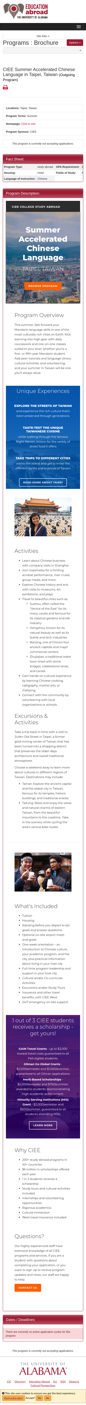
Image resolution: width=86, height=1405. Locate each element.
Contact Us (28, 1287)
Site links (43, 36)
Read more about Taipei (43, 482)
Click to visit (28, 123)
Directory (20, 1381)
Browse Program (43, 285)
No (47, 1398)
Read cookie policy (13, 1398)
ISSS (63, 1381)
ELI (55, 1381)
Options (75, 42)
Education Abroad (39, 1381)
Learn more (43, 1125)
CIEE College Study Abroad (36, 207)
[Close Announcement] (80, 50)
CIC (9, 1381)
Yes (39, 1398)
